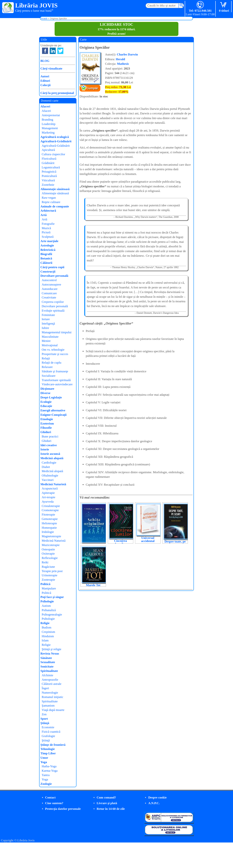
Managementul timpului (57, 332)
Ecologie (46, 402)
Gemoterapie (50, 519)
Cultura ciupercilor (53, 154)
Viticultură (48, 180)
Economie (48, 727)
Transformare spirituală (56, 380)
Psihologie (47, 601)
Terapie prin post (52, 571)
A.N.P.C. (154, 803)
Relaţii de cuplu (51, 362)
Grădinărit (48, 163)
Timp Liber (48, 753)
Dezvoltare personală (54, 275)
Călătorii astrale (51, 684)
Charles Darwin (127, 54)
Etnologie (46, 419)
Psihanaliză (49, 610)
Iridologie (48, 532)
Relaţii (46, 358)
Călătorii (46, 263)
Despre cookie (157, 797)
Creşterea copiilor (53, 302)
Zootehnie (48, 184)
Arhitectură (48, 210)
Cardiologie (49, 462)
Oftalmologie (50, 475)
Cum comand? (106, 797)
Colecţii (45, 85)
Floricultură (49, 158)
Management (50, 128)
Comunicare (49, 293)
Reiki (45, 562)
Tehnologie (47, 749)
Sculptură (48, 236)
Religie (45, 623)
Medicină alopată (51, 458)
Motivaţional (50, 345)
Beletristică (47, 250)
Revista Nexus (49, 653)
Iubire (45, 328)
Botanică (46, 258)
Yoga (43, 762)
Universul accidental (148, 539)
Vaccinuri (48, 480)
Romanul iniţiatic (52, 697)
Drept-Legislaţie (51, 397)
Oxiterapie (48, 553)
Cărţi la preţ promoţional (57, 93)
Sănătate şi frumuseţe (55, 371)
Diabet (46, 467)
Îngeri (45, 688)
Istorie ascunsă (50, 454)
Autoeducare (50, 289)
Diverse (45, 393)
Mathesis (123, 63)
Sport (44, 718)
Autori (44, 76)
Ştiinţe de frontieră (53, 744)
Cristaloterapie (51, 506)
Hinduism (48, 636)
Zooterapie (48, 579)
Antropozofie (50, 679)
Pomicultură (49, 176)
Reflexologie (50, 558)
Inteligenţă (48, 323)
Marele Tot (93, 585)
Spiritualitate (49, 671)
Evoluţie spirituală (53, 310)
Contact (50, 797)
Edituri (45, 80)
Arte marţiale (49, 241)
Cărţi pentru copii (52, 267)
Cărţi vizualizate (51, 68)
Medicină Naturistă (53, 484)
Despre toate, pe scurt (175, 543)
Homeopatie (49, 527)
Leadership (49, 124)
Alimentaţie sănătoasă (55, 189)
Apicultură (48, 150)
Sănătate (46, 658)
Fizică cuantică (51, 731)
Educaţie (46, 406)
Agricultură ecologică (54, 137)
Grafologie (48, 736)
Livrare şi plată (107, 803)
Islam (45, 640)
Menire (46, 341)
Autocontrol (49, 280)
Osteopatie (48, 549)
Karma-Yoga (50, 770)
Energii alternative (52, 410)
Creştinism (48, 632)
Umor (44, 757)
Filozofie (46, 427)
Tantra (46, 775)
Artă (43, 215)
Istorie (44, 449)
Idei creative (48, 445)
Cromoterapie (50, 510)
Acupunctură (50, 488)
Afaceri (45, 106)
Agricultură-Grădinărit (56, 141)
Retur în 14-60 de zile (111, 809)
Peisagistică (49, 171)
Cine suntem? (54, 803)
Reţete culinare (51, 202)
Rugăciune (48, 566)
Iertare (46, 319)
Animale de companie (54, 206)
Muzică (46, 228)
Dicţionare (47, 388)
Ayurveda (48, 501)
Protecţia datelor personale (63, 809)
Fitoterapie (48, 514)
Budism (46, 627)
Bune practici (50, 436)
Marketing (48, 132)
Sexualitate (47, 662)
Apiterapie (48, 493)
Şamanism (48, 705)
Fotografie (48, 223)
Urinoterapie (49, 575)
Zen (44, 714)
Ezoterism (47, 423)
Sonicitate (47, 666)
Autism (46, 605)
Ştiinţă (44, 723)
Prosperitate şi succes (55, 354)
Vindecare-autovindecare (57, 384)
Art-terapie (48, 497)
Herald (120, 59)
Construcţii (47, 271)
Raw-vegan (49, 197)
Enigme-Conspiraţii (53, 414)
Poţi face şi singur (52, 597)
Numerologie (50, 692)
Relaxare (47, 367)
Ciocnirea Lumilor (120, 542)
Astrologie (47, 245)
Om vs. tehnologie (53, 349)
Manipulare (49, 588)
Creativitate (49, 297)
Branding (47, 119)
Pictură (46, 232)
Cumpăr (92, 88)
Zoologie (46, 784)
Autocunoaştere (51, 284)
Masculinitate (50, 336)
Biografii (46, 254)
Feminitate (48, 315)
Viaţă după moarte (53, 710)
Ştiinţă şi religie (51, 649)
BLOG (44, 61)
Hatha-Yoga (49, 766)
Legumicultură (51, 167)
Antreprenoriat (51, 115)
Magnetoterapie (51, 536)
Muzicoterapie (51, 545)
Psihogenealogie (52, 614)
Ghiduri (45, 432)
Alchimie (47, 675)
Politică (45, 584)
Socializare (49, 375)
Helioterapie (49, 523)
